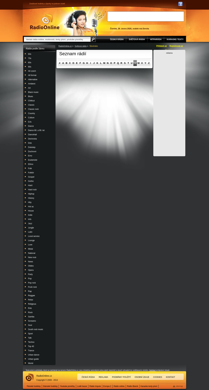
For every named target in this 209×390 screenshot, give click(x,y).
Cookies (157, 377)
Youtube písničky (67, 386)
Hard (30, 185)
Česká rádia (88, 377)
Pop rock (32, 283)
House (31, 211)
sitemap (179, 386)
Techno (31, 342)
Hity (30, 202)
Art (29, 88)
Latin (30, 232)
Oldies (31, 266)
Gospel (31, 177)
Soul (30, 325)
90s (29, 67)
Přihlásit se (161, 46)
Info (29, 219)
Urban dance (33, 355)
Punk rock (32, 287)
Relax (30, 300)
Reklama (103, 377)
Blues (30, 96)
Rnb (30, 308)
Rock (30, 312)
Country (31, 113)
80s (29, 62)
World (30, 363)
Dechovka (32, 139)
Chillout (31, 101)
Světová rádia (81, 46)
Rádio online (119, 386)
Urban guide (33, 359)
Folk (30, 168)
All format (32, 75)
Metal (30, 249)
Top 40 (31, 346)
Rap (30, 291)
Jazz (30, 223)
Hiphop (31, 194)
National (31, 253)
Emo (30, 156)
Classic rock (33, 109)
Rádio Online (44, 21)
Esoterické (32, 160)
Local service (34, 236)
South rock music (35, 329)
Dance (31, 126)
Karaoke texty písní (149, 386)
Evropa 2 (107, 386)
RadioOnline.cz (65, 46)
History (31, 198)
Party (30, 274)
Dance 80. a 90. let (36, 130)
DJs (30, 122)
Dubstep (31, 147)
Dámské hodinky (50, 386)
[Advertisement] (145, 16)
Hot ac (31, 206)
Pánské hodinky (34, 386)
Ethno (30, 164)
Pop (30, 278)
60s (29, 54)
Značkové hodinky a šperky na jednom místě (47, 4)
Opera (30, 270)
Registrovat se (176, 46)
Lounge (31, 240)
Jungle (31, 228)
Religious (32, 304)
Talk (30, 338)
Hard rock (32, 189)
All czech (32, 71)
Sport (30, 333)
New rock (32, 257)
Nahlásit (152, 370)
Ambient (31, 84)
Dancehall (32, 134)
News (30, 261)
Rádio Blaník (132, 386)
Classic (31, 105)
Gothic (31, 181)
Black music (33, 92)
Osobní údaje (142, 377)
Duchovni (32, 151)
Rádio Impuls (95, 386)
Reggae (31, 295)
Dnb (30, 143)
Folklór (31, 173)
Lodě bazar (82, 386)
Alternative (32, 79)
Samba (31, 317)
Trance (31, 350)
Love (30, 245)
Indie (30, 215)
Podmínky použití (121, 377)
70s (29, 58)
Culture (31, 117)
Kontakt (170, 377)
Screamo (32, 321)
